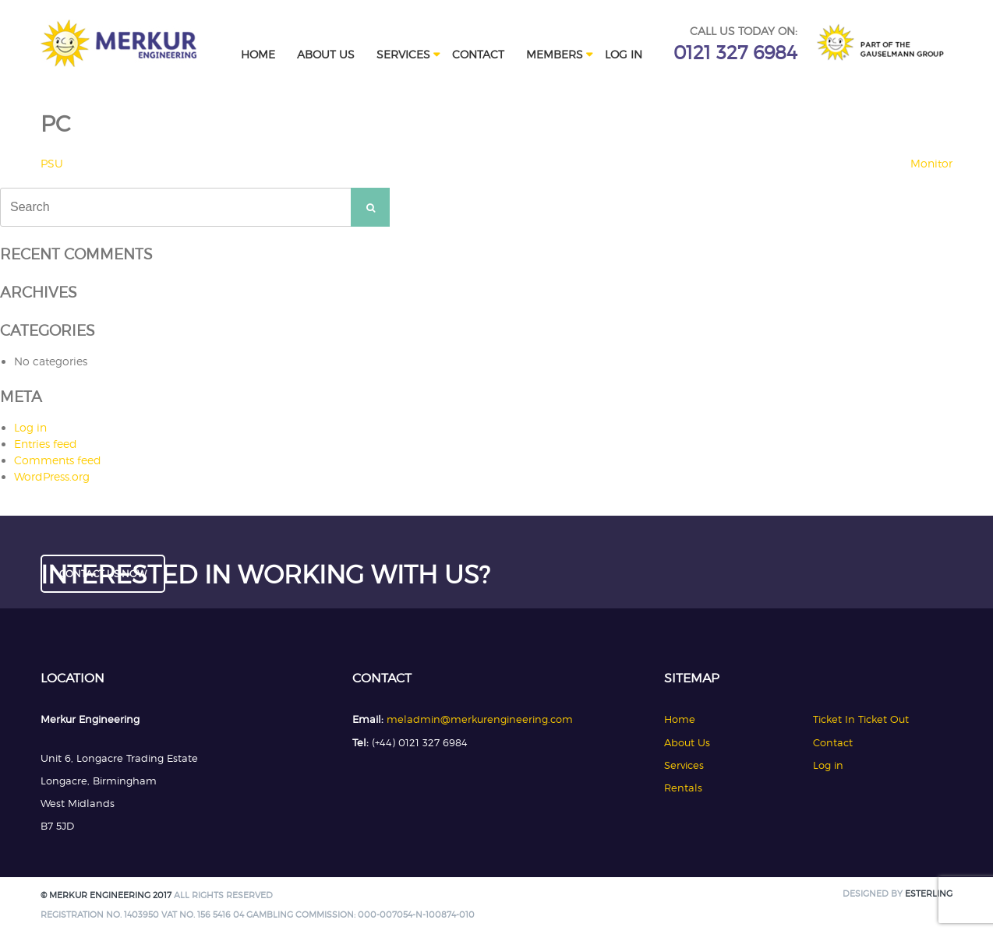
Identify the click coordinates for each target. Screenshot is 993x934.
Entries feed (45, 443)
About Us (326, 54)
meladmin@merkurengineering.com (480, 719)
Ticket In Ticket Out (861, 719)
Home (258, 54)
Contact (478, 54)
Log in (623, 54)
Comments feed (57, 460)
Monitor (931, 163)
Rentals (683, 787)
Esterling (928, 894)
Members (554, 54)
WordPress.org (52, 476)
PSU (52, 163)
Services (403, 54)
